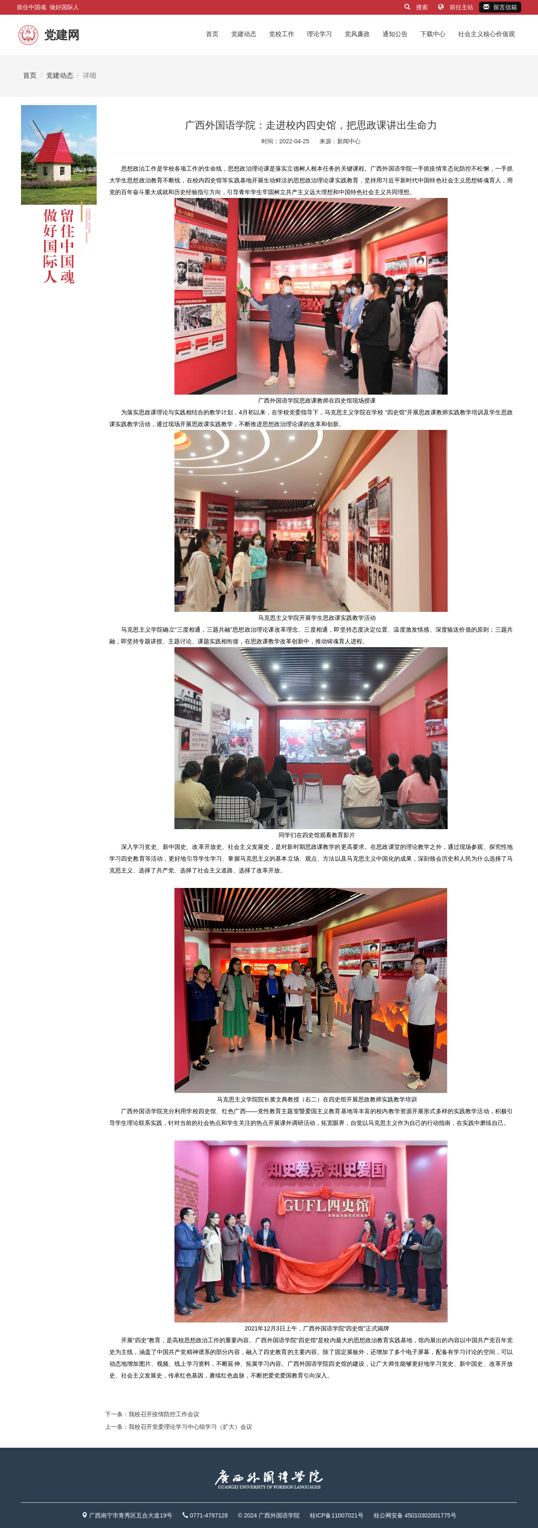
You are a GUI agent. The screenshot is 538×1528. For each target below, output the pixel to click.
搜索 (417, 7)
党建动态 (243, 33)
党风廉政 (357, 33)
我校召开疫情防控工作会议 (164, 1414)
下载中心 (433, 33)
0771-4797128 (209, 1515)
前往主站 (456, 7)
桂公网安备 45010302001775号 (415, 1515)
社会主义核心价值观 (486, 33)
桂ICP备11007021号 (337, 1515)
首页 (212, 33)
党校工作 (281, 33)
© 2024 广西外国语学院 (269, 1515)
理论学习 (319, 33)
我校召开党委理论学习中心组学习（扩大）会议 (190, 1426)
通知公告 (395, 33)
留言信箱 (500, 7)
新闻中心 (349, 141)
